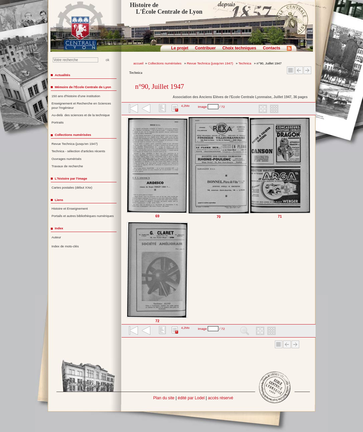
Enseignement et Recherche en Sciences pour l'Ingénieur (81, 105)
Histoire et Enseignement (69, 208)
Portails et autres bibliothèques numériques (82, 216)
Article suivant (307, 70)
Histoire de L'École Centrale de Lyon (166, 8)
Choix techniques (239, 48)
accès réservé (220, 398)
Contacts (271, 48)
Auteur (56, 237)
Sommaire (291, 70)
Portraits (57, 122)
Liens (59, 200)
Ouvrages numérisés (66, 159)
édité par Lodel (191, 398)
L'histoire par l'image (71, 178)
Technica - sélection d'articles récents (78, 151)
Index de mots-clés (65, 246)
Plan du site (164, 398)
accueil (138, 63)
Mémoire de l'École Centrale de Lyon (83, 87)
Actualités (62, 75)
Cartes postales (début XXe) (71, 187)
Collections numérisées (165, 63)
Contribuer (205, 48)
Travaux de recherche (67, 166)
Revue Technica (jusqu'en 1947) (210, 63)
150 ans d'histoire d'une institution (75, 96)
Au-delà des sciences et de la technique (80, 115)
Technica (245, 63)
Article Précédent (299, 70)
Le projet (179, 48)
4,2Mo (185, 105)
